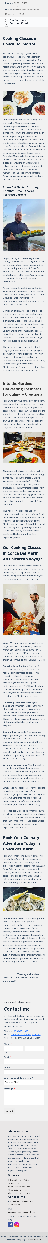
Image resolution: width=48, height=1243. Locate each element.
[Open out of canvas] (44, 22)
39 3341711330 (21, 1031)
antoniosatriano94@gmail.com (25, 9)
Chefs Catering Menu (17, 1190)
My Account (10, 14)
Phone (7, 1067)
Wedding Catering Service (19, 1183)
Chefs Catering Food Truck (20, 1193)
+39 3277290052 (13, 6)
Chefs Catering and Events (20, 1186)
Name (8, 1044)
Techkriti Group (34, 1239)
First (5, 1052)
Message (9, 1088)
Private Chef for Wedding (19, 1180)
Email (7, 1057)
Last (26, 1052)
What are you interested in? (19, 1078)
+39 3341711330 (21, 3)
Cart (20, 14)
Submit (9, 1111)
